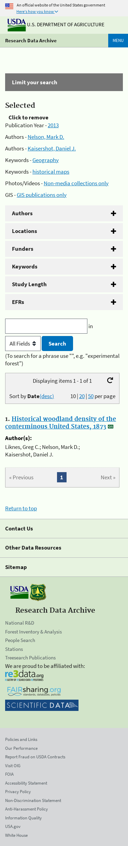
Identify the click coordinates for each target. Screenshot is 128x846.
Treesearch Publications (30, 657)
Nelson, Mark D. (46, 137)
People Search (20, 640)
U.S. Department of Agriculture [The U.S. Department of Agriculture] (56, 24)
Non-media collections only (76, 183)
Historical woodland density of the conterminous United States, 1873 (60, 423)
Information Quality (23, 818)
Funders (22, 248)
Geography (45, 160)
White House (16, 835)
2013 (53, 125)
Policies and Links (21, 739)
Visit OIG (12, 766)
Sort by (31, 396)
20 (82, 396)
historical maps (50, 171)
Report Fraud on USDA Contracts (35, 757)
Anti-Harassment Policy (26, 809)
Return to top (21, 508)
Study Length (29, 284)
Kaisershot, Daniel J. (52, 148)
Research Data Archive (31, 40)
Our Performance (21, 748)
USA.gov (12, 826)
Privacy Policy (18, 791)
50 (91, 396)
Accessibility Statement (26, 783)
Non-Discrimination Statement (33, 800)
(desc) (47, 396)
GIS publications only (42, 195)
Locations (24, 231)
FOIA (9, 774)
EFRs (18, 302)
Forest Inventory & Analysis (33, 631)
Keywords (25, 266)
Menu (118, 40)
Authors (22, 213)
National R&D (19, 622)
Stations (14, 649)
